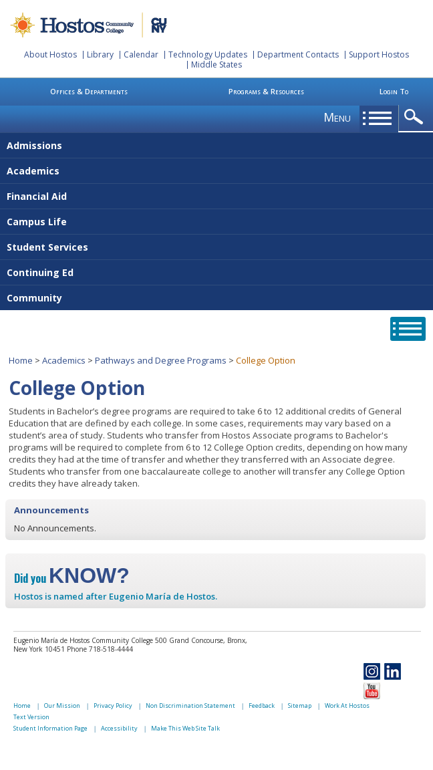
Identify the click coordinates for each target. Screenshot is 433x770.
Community (34, 297)
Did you (72, 578)
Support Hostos (379, 54)
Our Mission (62, 705)
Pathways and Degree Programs (161, 360)
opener (416, 117)
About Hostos (50, 54)
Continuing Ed (40, 272)
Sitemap (299, 705)
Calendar (141, 54)
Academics (33, 170)
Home (21, 360)
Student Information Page (50, 728)
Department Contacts (298, 54)
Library (100, 54)
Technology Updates (207, 54)
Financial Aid (37, 196)
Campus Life (37, 221)
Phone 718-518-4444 (100, 649)
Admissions (34, 145)
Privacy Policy (113, 705)
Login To (394, 91)
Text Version (31, 717)
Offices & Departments (89, 91)
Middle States (216, 64)
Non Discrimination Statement (190, 705)
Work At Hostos (347, 705)
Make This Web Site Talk (185, 728)
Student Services (47, 247)
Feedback (262, 705)
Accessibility (119, 728)
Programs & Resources (266, 91)
